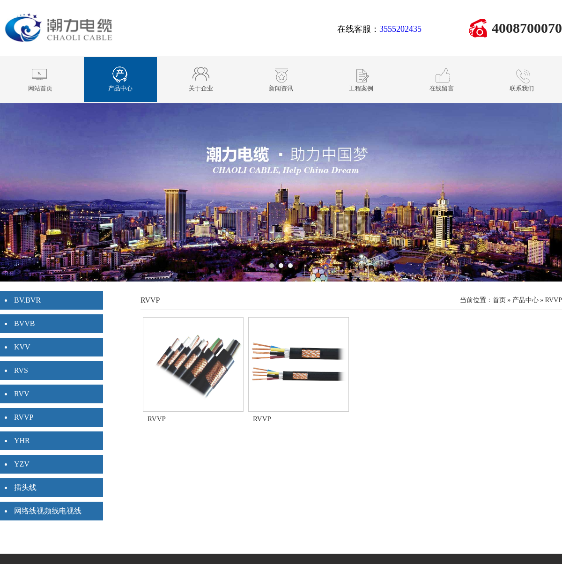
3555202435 (400, 29)
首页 (499, 300)
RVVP (553, 300)
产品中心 (525, 300)
